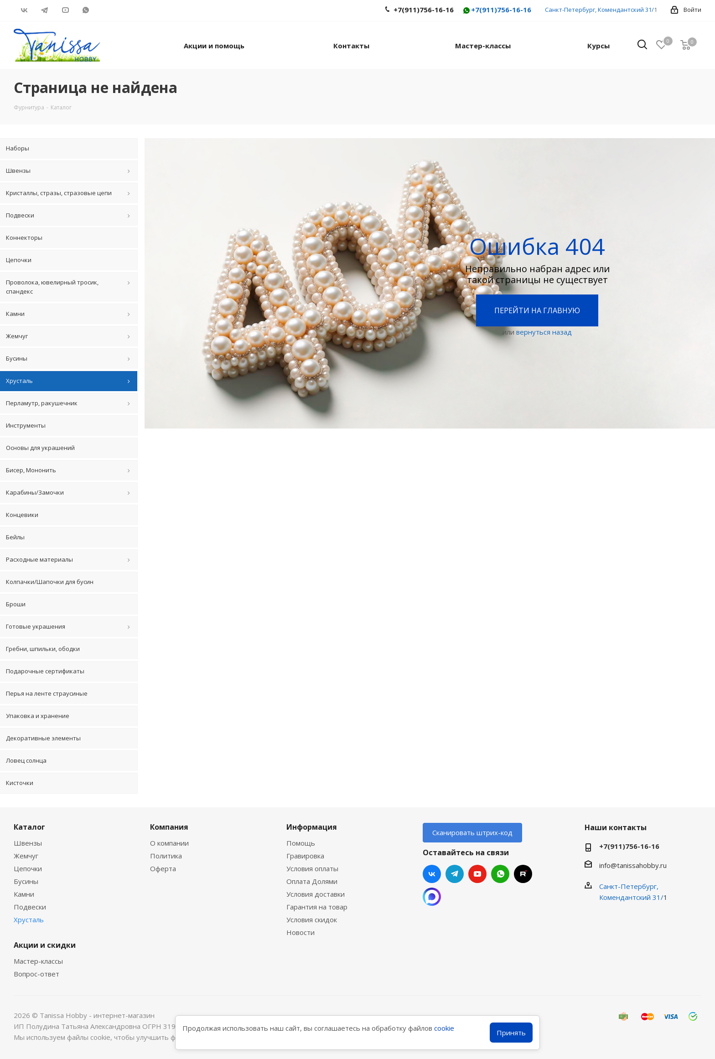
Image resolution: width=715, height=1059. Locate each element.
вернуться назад (544, 331)
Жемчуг (26, 855)
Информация (311, 827)
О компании (169, 842)
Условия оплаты (312, 868)
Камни (24, 894)
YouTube (65, 10)
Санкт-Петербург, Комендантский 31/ (599, 9)
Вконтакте (24, 10)
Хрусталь (29, 919)
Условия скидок (311, 919)
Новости (300, 932)
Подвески (30, 906)
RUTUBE (106, 10)
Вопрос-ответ (36, 973)
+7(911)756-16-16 (496, 10)
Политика (166, 855)
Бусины (26, 881)
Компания (169, 827)
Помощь (300, 842)
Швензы (28, 842)
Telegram (44, 10)
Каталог (29, 827)
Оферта (163, 868)
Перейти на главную (537, 310)
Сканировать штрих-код (472, 832)
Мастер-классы (38, 961)
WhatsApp (85, 10)
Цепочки (28, 868)
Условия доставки (315, 894)
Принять (511, 1032)
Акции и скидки (45, 945)
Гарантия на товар (316, 906)
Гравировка (305, 855)
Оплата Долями (311, 881)
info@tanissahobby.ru (633, 865)
